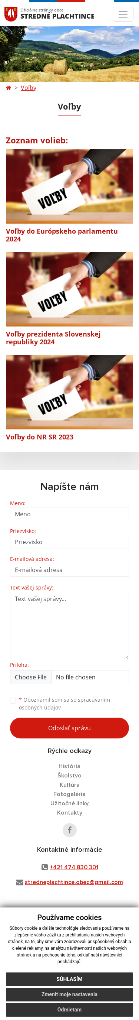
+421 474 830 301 (74, 867)
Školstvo (69, 776)
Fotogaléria (69, 794)
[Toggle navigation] (123, 14)
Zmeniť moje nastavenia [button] (69, 994)
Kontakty (69, 813)
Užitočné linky (69, 803)
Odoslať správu (69, 728)
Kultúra (70, 785)
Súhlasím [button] (70, 979)
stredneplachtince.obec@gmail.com (74, 882)
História (69, 766)
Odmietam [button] (69, 1010)
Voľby (28, 88)
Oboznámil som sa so (64, 703)
